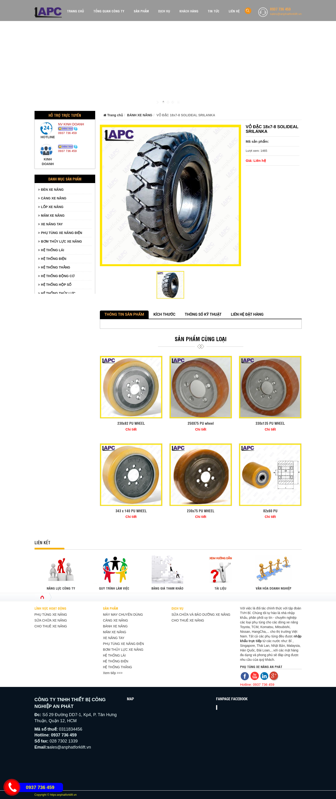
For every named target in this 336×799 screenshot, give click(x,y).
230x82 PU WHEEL (131, 423)
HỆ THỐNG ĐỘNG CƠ (56, 276)
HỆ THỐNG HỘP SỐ (55, 284)
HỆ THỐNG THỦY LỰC (57, 293)
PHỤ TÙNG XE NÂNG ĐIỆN (60, 233)
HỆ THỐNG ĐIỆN (52, 259)
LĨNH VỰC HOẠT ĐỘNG (50, 608)
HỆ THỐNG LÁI (51, 250)
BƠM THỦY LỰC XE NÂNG (60, 241)
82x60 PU (270, 510)
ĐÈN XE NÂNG (51, 189)
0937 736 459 (280, 8)
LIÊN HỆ (234, 11)
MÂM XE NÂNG (51, 215)
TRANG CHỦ (75, 11)
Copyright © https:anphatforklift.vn (56, 794)
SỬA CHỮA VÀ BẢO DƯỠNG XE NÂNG (201, 614)
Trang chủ (113, 115)
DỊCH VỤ (164, 11)
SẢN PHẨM (141, 11)
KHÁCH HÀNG (188, 11)
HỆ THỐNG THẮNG (54, 267)
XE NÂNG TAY (50, 224)
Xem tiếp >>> (112, 673)
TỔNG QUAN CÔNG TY (108, 11)
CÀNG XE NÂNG (52, 198)
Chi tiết (131, 429)
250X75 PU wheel (201, 423)
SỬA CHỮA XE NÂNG (51, 620)
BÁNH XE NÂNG (139, 115)
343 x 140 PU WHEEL (131, 510)
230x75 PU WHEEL (200, 510)
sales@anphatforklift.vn (285, 14)
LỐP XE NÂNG (50, 207)
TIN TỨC (213, 11)
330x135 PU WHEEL (270, 423)
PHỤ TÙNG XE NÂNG (51, 614)
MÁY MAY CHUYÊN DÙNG (123, 614)
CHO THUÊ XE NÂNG (51, 626)
